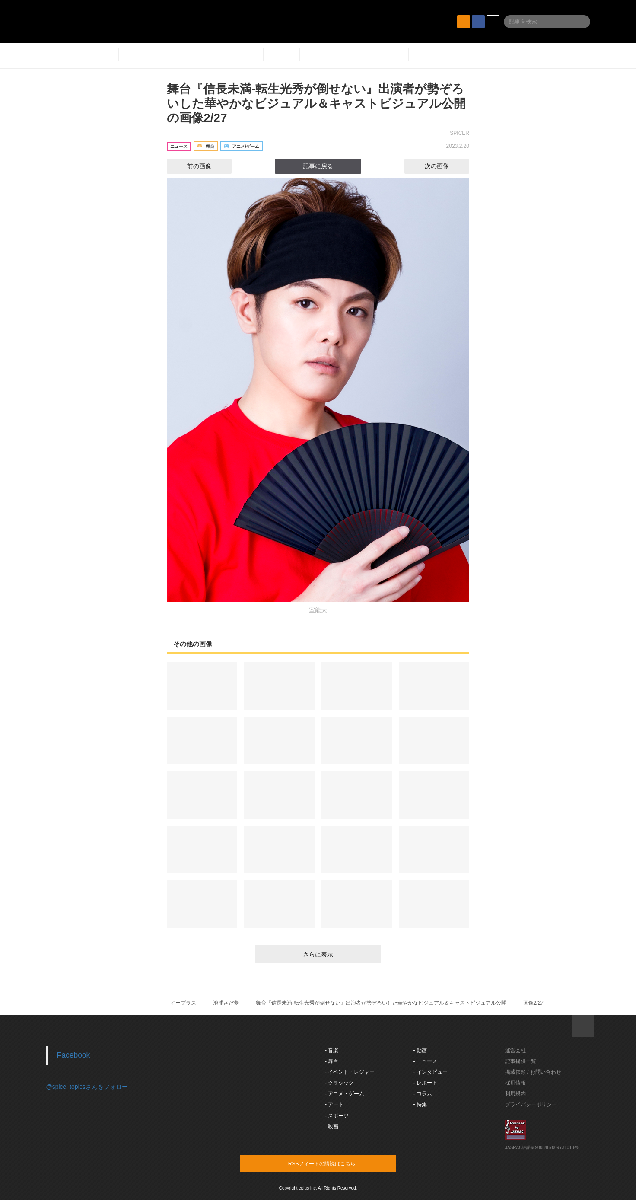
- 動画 (420, 1050)
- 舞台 (331, 1061)
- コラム (422, 1094)
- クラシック (339, 1083)
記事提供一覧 (520, 1061)
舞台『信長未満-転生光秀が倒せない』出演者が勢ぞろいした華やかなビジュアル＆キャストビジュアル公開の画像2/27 (316, 103)
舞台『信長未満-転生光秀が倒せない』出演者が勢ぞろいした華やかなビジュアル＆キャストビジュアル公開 (381, 1003)
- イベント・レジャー (350, 1072)
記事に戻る (318, 166)
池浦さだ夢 (226, 1003)
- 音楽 (331, 1050)
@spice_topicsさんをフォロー (87, 1086)
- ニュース (425, 1061)
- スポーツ (337, 1116)
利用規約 (515, 1094)
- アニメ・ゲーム (344, 1094)
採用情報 (515, 1083)
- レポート (425, 1083)
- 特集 (420, 1104)
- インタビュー (430, 1072)
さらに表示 (318, 954)
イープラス (183, 1003)
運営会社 (515, 1050)
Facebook (73, 1055)
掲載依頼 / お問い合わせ (533, 1072)
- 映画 (331, 1126)
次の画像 (444, 166)
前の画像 (191, 166)
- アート (334, 1104)
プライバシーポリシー (531, 1104)
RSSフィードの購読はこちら (334, 1163)
